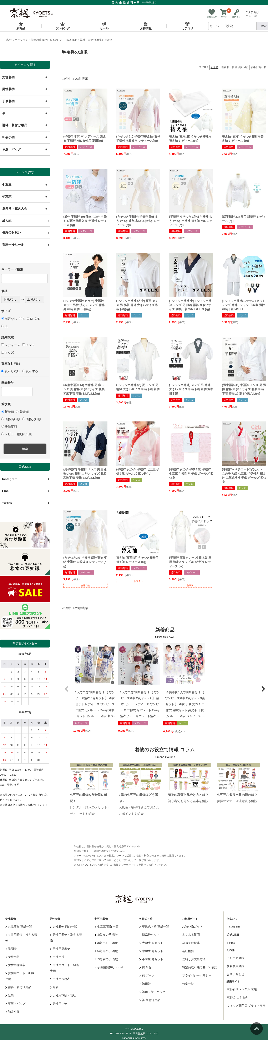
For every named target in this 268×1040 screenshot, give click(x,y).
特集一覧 (188, 983)
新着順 (7, 412)
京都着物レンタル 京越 (242, 989)
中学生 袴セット (151, 951)
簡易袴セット (149, 934)
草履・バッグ (15, 1003)
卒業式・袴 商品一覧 (154, 926)
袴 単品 (145, 967)
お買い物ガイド (192, 926)
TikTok (7, 503)
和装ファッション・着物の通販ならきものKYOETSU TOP (41, 39)
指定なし (9, 318)
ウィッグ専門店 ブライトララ (246, 1005)
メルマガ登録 (235, 958)
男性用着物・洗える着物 (66, 937)
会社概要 (188, 951)
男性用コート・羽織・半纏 (66, 967)
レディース (10, 345)
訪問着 (11, 948)
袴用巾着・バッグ (152, 992)
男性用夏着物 (60, 948)
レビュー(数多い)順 (16, 434)
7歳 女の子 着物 (106, 959)
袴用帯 (145, 983)
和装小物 (12, 1011)
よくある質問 (191, 934)
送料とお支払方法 (194, 959)
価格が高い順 (258, 67)
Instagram (9, 479)
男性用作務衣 (60, 979)
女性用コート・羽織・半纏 (21, 976)
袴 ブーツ (146, 975)
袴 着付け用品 (149, 1000)
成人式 (6, 220)
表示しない (10, 371)
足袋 (9, 995)
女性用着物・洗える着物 (21, 937)
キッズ (7, 352)
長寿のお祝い (11, 232)
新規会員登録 (235, 966)
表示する (30, 371)
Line (5, 491)
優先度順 (9, 426)
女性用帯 (12, 957)
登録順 (22, 412)
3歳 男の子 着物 (106, 943)
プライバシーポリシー (196, 975)
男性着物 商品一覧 (63, 926)
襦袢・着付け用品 (91, 39)
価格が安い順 (240, 67)
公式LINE (233, 934)
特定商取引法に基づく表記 (199, 967)
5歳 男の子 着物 (106, 951)
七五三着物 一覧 (106, 926)
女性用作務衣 (15, 965)
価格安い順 (31, 419)
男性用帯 (57, 957)
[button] (67, 689)
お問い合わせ (235, 974)
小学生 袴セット (151, 959)
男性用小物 (58, 1003)
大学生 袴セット (151, 943)
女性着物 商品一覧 (18, 926)
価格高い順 (10, 419)
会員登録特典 (191, 943)
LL (4, 326)
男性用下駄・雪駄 (63, 995)
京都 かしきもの (237, 997)
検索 (25, 449)
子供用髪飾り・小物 (109, 967)
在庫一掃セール (13, 244)
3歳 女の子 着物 (106, 934)
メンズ (28, 345)
